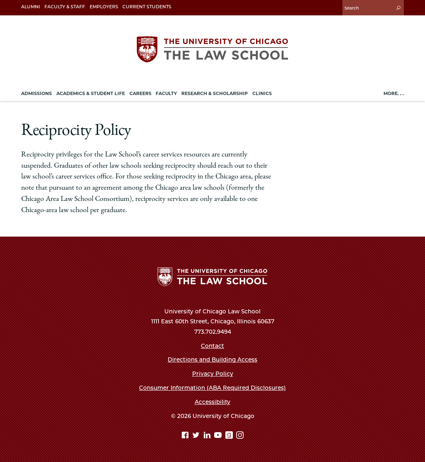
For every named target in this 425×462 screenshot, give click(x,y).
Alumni (30, 7)
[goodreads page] (230, 436)
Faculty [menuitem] (166, 93)
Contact (212, 345)
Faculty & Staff (64, 7)
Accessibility (212, 401)
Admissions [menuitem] (36, 93)
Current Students (146, 7)
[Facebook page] (186, 436)
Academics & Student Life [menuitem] (90, 93)
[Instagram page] (240, 436)
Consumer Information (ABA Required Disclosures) (212, 387)
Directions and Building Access (212, 359)
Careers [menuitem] (140, 93)
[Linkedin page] (208, 436)
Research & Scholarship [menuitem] (214, 93)
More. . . (393, 93)
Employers (104, 7)
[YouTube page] (219, 436)
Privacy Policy (212, 373)
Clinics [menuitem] (262, 93)
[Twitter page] (197, 436)
